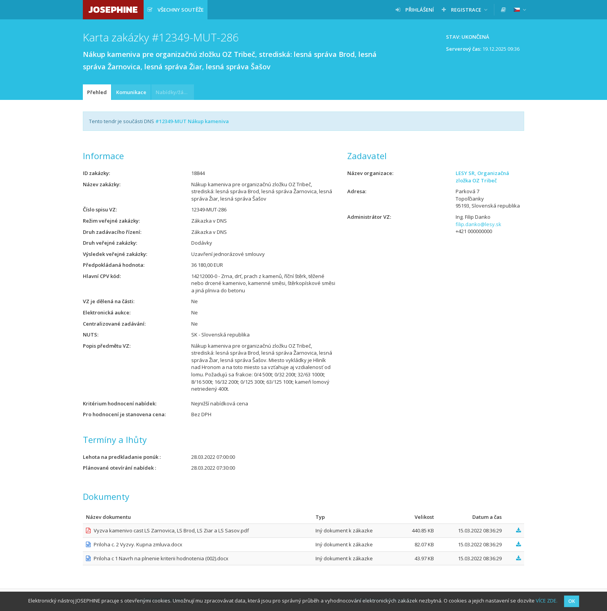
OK (571, 601)
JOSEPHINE (113, 9)
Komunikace (131, 92)
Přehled (97, 92)
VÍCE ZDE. (546, 600)
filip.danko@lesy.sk (478, 224)
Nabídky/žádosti (175, 92)
